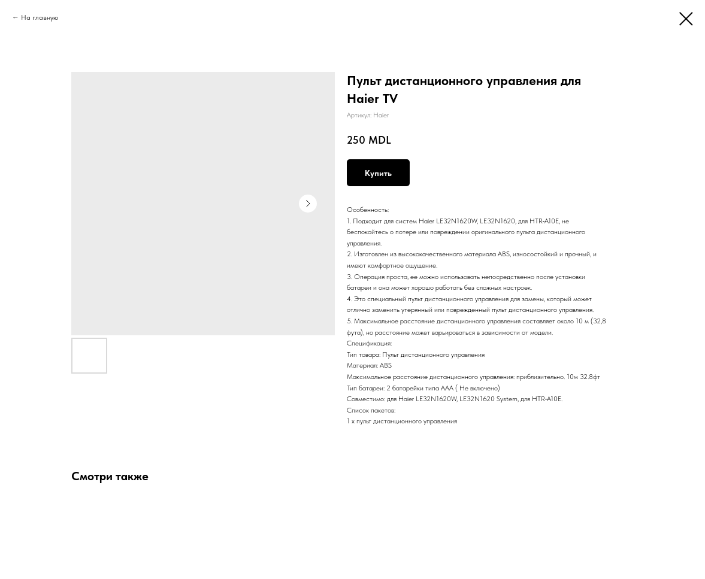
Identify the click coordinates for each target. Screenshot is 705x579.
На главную (39, 17)
